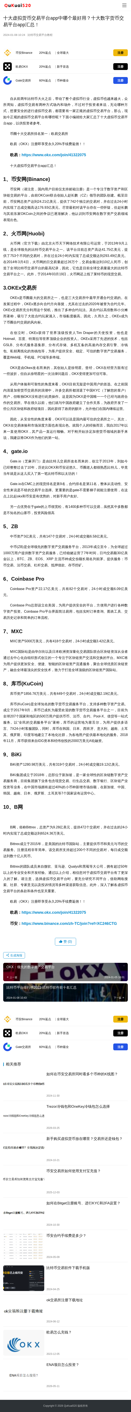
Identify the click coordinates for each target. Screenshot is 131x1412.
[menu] (124, 5)
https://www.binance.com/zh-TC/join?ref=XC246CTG (69, 923)
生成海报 (14, 955)
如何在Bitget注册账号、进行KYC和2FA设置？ (83, 1203)
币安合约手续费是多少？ (66, 1236)
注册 (121, 52)
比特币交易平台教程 (40, 34)
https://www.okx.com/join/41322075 (54, 155)
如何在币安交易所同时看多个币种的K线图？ (82, 1074)
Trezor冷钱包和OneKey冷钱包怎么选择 (78, 1107)
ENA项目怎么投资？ (62, 1365)
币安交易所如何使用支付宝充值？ (73, 1171)
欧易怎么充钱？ (59, 1332)
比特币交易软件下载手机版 (68, 1268)
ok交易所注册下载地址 (64, 1300)
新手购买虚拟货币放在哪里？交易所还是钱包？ (84, 1139)
